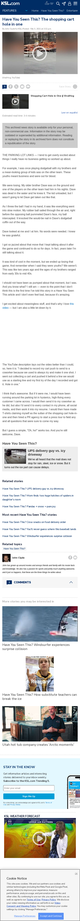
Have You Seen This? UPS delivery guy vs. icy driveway (33, 489)
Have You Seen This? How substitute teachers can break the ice (39, 696)
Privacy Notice (15, 805)
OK (76, 873)
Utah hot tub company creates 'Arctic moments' (38, 744)
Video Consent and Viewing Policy (33, 905)
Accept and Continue (51, 916)
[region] (40, 895)
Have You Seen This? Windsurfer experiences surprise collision (37, 536)
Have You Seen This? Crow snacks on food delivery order (34, 522)
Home (35, 11)
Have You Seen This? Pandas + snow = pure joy (28, 506)
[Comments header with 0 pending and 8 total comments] (40, 582)
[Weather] (49, 3)
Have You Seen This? (52, 11)
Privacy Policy (49, 899)
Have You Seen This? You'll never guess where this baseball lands (39, 529)
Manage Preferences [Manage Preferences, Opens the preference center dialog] (24, 916)
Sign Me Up (28, 796)
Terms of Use (34, 899)
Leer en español (69, 113)
